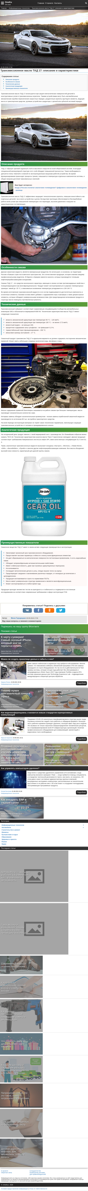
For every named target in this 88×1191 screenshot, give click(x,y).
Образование (6, 837)
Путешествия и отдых (10, 835)
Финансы (5, 832)
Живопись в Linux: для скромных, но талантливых (60, 693)
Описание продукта (12, 79)
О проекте (49, 3)
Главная (41, 3)
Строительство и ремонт (11, 830)
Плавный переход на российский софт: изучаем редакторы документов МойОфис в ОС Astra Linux (16, 752)
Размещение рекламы (37, 1173)
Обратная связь (6, 1173)
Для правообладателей (38, 1174)
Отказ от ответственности (38, 1189)
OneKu (8, 2)
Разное (4, 842)
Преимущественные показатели (17, 88)
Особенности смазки (13, 82)
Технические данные (13, 84)
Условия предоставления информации (14, 1189)
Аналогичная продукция (14, 86)
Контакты (58, 3)
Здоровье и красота (9, 839)
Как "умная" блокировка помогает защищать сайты (60, 640)
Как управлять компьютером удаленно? (20, 768)
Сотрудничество (35, 1171)
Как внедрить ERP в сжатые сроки (13, 801)
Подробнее (81, 683)
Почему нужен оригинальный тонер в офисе (15, 693)
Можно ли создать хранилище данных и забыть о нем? (27, 659)
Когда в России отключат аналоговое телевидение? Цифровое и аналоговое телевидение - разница (51, 189)
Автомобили (6, 828)
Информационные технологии (10, 653)
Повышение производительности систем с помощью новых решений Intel (59, 751)
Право (4, 844)
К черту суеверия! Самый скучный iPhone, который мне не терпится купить (16, 642)
